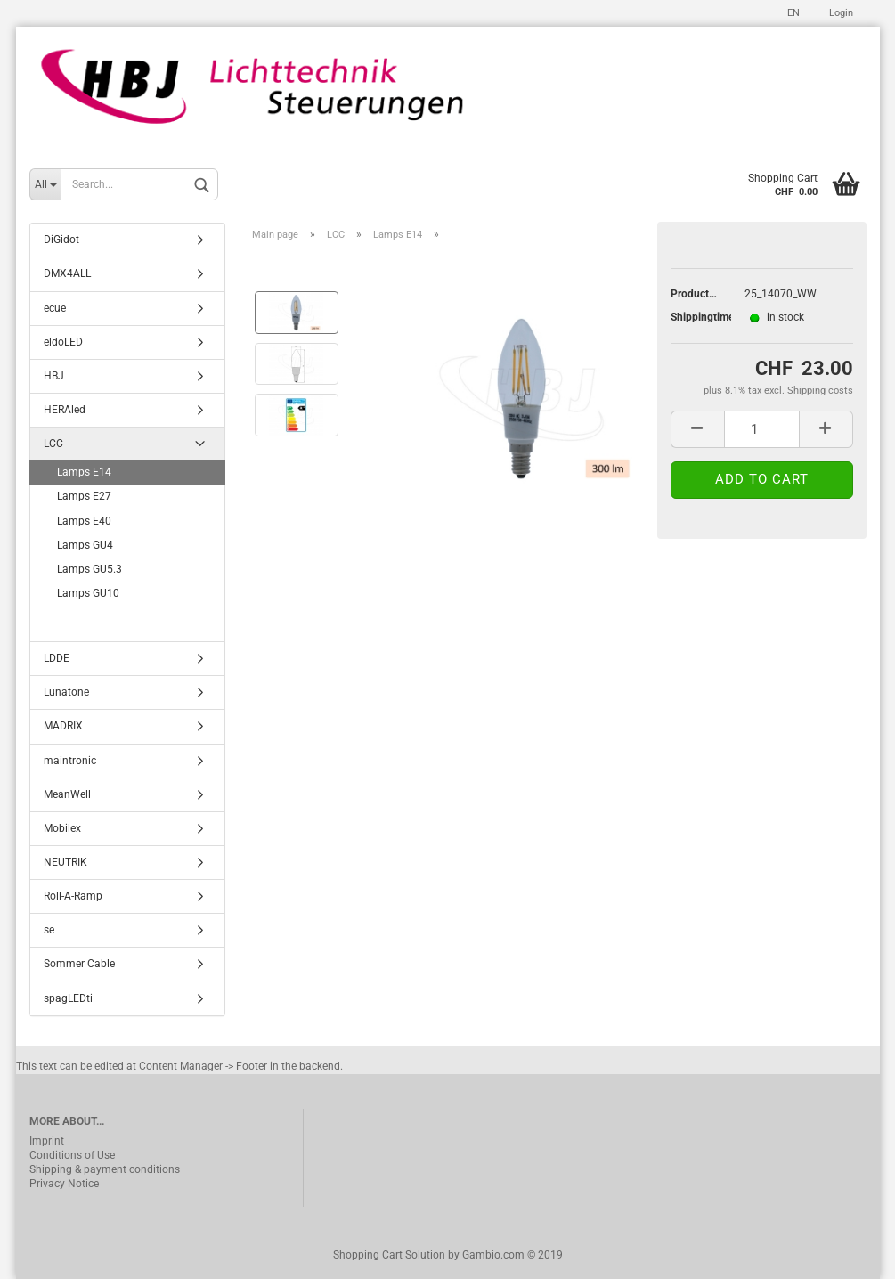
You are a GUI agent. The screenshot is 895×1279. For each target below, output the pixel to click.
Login (839, 13)
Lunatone (66, 692)
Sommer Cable (79, 963)
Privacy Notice (64, 1183)
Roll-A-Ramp (73, 896)
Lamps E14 (84, 472)
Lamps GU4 (85, 545)
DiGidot (61, 239)
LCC (53, 443)
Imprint (46, 1141)
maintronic (70, 760)
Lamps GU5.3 (89, 569)
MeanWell (67, 794)
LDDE (56, 658)
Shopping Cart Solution (389, 1255)
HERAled (64, 409)
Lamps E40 (84, 521)
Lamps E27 (84, 496)
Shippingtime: (694, 317)
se (49, 930)
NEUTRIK (65, 862)
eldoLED (63, 342)
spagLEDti (68, 998)
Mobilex (62, 828)
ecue (55, 308)
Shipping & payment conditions (104, 1169)
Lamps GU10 (88, 593)
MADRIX (63, 726)
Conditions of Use (72, 1155)
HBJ (54, 376)
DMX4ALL (67, 273)
